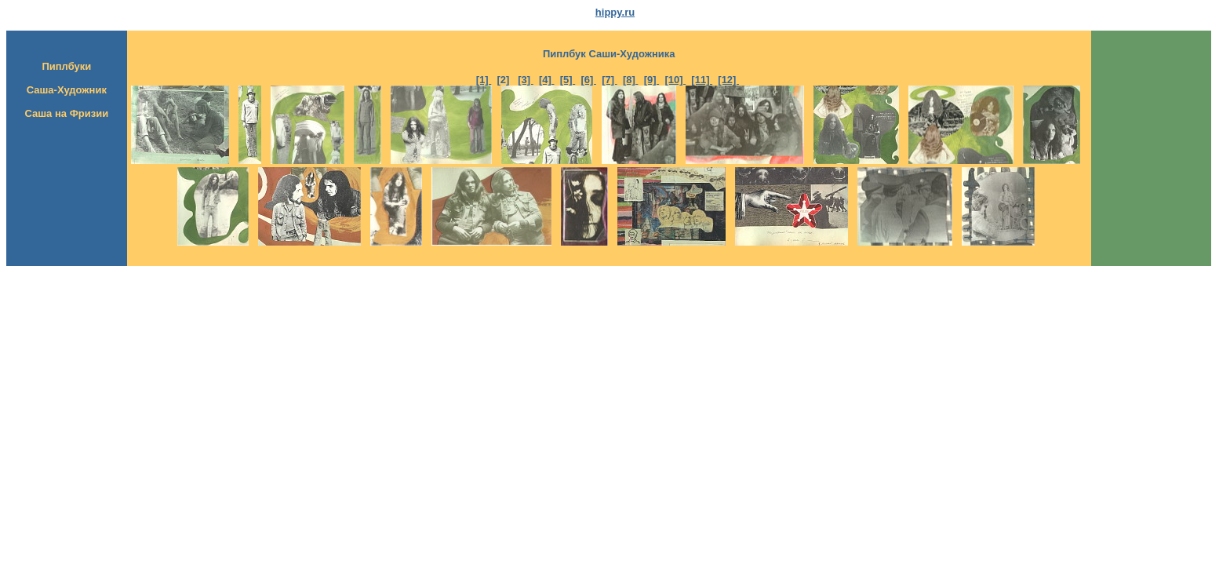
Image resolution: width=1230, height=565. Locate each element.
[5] (568, 80)
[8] (631, 80)
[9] (652, 80)
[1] (484, 80)
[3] (525, 80)
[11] (701, 80)
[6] (588, 80)
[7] (609, 80)
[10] (675, 80)
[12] (728, 80)
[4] (547, 80)
